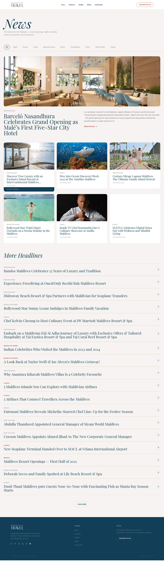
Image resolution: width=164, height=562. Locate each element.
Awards (139, 47)
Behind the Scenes (60, 47)
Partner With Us (145, 4)
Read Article (90, 127)
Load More (82, 506)
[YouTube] (30, 545)
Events (108, 47)
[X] (26, 545)
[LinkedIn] (23, 545)
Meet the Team (123, 47)
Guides (81, 5)
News (63, 5)
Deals (89, 5)
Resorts (31, 47)
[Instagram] (11, 545)
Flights (18, 47)
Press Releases (92, 47)
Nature (77, 47)
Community (99, 5)
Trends (43, 47)
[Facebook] (15, 545)
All (8, 47)
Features (72, 5)
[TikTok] (19, 545)
